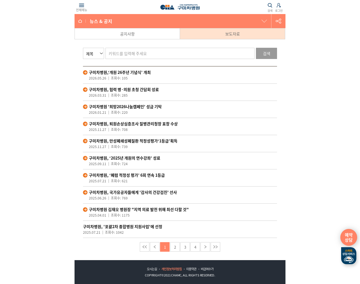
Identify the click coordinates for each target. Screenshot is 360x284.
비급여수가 (207, 269)
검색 (266, 53)
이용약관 (191, 269)
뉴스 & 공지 (101, 21)
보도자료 (232, 34)
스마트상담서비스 (348, 256)
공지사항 (127, 34)
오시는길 (152, 269)
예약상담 (349, 237)
